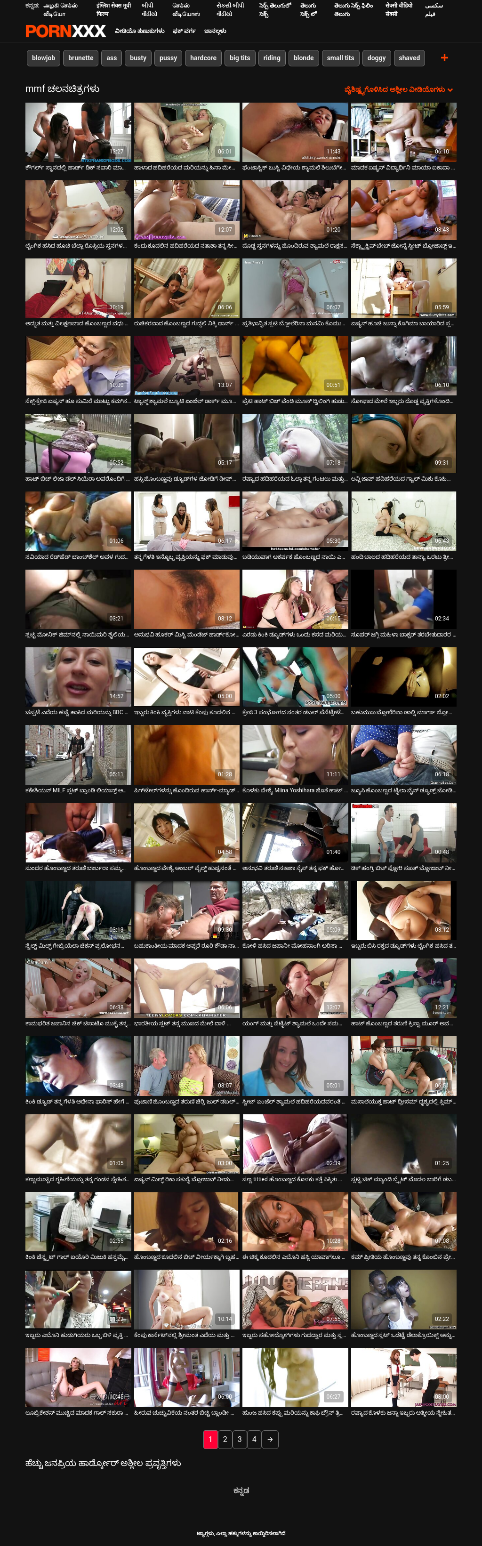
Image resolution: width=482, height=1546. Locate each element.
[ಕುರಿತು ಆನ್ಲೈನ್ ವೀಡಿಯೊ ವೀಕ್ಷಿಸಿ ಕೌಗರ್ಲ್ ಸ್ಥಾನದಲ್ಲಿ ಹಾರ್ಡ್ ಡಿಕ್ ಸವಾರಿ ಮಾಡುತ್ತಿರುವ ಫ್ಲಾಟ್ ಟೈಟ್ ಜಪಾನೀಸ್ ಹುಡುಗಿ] (78, 132)
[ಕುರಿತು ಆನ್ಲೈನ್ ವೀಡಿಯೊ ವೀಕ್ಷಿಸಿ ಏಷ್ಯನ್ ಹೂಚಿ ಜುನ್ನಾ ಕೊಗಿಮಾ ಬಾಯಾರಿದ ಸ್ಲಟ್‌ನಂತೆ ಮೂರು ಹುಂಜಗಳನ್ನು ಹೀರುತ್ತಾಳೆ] (404, 288)
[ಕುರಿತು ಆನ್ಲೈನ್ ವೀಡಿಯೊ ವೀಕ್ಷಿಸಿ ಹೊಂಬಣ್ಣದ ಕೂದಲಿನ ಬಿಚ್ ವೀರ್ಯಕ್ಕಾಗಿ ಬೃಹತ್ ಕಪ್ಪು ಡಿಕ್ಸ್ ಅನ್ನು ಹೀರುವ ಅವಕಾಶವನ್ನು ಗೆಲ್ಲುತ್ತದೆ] (187, 1221)
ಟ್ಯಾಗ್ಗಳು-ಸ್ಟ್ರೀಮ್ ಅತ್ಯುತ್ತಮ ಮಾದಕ (65, 31)
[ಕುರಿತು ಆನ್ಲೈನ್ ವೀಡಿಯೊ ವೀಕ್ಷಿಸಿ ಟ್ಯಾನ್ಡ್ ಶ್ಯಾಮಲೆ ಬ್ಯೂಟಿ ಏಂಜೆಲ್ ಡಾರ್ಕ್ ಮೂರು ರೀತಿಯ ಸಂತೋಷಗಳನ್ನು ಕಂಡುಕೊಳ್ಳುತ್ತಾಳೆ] (187, 365)
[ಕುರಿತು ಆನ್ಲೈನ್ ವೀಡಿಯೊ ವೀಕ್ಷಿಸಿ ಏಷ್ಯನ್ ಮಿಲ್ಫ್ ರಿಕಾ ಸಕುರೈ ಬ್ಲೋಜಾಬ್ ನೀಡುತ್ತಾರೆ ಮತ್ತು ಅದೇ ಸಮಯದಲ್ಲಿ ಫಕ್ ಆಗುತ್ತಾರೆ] (187, 1144)
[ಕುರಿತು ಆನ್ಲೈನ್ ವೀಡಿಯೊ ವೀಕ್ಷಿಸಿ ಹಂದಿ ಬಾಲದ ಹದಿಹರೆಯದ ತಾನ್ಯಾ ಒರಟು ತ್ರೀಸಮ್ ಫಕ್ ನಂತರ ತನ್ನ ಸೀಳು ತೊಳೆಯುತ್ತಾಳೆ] (404, 521)
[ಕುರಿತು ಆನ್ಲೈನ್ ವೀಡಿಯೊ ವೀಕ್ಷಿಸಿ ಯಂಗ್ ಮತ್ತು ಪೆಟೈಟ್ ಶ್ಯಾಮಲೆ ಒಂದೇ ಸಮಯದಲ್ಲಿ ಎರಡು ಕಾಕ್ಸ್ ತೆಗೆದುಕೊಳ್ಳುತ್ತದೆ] (295, 988)
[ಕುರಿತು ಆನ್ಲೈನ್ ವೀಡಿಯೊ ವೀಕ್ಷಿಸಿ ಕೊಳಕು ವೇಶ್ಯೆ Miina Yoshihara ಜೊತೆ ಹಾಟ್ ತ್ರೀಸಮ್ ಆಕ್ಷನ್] (295, 754)
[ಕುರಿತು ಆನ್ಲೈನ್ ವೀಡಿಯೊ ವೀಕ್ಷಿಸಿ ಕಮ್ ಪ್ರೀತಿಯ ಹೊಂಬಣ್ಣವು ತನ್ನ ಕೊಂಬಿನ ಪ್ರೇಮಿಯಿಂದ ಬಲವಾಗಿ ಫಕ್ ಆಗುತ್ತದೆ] (404, 1221)
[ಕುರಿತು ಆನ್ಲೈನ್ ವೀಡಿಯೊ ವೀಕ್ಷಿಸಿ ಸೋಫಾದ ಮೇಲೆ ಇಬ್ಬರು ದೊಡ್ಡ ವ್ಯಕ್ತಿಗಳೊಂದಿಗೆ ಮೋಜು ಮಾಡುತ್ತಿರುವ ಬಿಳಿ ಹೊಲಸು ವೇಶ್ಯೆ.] (404, 365)
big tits (240, 58)
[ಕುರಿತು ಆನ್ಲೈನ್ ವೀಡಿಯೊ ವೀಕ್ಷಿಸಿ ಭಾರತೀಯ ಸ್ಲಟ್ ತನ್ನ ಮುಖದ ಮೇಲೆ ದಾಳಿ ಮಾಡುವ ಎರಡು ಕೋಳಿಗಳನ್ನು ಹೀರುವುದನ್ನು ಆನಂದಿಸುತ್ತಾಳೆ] (187, 988)
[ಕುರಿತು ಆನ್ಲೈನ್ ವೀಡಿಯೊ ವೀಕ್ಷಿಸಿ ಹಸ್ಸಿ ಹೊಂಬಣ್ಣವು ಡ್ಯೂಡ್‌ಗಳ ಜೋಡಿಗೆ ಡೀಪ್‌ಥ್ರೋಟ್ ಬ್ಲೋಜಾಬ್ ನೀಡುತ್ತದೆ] (187, 443)
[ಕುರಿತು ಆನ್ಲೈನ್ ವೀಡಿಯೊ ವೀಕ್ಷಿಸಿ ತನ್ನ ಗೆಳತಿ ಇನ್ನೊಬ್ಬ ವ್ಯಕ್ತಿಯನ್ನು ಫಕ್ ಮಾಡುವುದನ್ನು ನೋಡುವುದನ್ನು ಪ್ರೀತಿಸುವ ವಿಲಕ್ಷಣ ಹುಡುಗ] (187, 521)
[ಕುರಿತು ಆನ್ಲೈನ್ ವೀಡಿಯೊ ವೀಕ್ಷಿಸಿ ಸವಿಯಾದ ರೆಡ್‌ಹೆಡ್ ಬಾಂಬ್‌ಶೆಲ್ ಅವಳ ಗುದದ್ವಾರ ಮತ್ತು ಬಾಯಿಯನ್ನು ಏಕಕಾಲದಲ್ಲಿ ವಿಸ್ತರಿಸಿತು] (78, 521)
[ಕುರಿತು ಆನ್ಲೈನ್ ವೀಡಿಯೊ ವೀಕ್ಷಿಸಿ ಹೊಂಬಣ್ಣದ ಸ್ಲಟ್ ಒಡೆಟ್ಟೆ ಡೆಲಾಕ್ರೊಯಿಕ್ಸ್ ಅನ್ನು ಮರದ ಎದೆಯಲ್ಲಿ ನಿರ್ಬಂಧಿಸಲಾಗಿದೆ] (404, 1299)
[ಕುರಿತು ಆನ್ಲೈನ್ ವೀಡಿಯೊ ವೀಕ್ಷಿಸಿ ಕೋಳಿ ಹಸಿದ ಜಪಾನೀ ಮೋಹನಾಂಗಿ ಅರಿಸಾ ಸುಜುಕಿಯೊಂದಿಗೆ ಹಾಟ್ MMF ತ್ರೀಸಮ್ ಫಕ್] (295, 910)
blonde (304, 58)
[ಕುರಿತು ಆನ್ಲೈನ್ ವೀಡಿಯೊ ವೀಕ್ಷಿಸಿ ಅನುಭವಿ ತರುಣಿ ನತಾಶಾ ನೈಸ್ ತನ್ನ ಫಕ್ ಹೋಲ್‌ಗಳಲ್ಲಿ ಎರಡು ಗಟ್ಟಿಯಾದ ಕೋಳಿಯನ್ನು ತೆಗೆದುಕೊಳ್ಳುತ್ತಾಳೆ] (295, 832)
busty (138, 58)
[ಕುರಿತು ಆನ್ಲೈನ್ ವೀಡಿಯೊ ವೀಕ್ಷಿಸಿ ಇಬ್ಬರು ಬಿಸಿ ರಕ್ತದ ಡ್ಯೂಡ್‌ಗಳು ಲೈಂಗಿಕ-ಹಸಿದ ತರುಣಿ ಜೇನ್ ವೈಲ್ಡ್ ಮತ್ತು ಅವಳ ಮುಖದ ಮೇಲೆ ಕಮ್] (404, 910)
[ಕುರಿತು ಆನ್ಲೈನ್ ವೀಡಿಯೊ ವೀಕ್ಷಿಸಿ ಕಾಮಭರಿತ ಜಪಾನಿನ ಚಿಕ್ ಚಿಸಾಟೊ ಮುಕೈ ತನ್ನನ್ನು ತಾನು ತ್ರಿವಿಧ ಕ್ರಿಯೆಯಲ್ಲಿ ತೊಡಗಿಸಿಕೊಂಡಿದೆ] (78, 988)
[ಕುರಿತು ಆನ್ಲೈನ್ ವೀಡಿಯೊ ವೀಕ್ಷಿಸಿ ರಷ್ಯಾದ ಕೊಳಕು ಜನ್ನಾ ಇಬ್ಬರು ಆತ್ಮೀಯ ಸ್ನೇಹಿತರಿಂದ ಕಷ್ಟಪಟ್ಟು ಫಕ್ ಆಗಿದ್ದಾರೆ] (404, 1377)
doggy (377, 58)
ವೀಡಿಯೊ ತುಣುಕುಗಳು (139, 31)
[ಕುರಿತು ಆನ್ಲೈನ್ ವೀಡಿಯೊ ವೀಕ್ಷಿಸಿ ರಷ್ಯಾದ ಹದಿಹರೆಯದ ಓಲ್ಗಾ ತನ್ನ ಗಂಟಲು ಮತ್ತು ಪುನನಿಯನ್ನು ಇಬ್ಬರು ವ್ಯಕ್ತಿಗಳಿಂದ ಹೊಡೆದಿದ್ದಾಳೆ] (295, 443)
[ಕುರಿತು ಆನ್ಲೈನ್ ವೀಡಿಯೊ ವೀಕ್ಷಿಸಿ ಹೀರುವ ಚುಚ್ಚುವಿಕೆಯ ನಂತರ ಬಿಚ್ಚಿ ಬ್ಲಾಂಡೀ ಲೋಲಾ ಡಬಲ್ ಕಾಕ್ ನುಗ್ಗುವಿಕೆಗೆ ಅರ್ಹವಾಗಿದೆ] (187, 1377)
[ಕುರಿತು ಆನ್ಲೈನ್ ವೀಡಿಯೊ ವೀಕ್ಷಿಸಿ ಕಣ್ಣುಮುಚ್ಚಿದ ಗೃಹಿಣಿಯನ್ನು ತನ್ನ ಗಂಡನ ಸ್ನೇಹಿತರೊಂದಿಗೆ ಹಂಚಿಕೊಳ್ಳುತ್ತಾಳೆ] (78, 1144)
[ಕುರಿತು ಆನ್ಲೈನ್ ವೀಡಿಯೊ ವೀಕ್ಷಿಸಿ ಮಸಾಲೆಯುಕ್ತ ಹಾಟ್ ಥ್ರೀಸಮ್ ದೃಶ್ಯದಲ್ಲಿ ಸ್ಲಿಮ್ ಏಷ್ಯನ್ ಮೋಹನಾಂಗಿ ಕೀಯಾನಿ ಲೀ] (404, 1065)
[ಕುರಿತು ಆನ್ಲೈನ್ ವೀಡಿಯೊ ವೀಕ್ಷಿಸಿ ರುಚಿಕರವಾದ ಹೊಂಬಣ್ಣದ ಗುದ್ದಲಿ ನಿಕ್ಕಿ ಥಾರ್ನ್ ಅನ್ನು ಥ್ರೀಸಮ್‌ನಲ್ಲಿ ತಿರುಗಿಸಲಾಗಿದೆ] (187, 288)
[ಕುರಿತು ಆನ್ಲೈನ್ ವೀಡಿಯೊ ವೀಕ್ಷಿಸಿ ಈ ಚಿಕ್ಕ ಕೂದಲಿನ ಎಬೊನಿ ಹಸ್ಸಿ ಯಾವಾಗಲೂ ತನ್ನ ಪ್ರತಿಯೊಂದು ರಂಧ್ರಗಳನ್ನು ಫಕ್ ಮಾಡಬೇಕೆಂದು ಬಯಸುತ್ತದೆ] (295, 1221)
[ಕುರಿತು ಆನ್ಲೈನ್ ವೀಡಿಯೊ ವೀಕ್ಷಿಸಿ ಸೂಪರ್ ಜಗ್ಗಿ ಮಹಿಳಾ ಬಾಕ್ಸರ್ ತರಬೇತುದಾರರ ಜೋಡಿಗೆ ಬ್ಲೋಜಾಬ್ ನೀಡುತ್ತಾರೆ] (404, 599)
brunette (80, 58)
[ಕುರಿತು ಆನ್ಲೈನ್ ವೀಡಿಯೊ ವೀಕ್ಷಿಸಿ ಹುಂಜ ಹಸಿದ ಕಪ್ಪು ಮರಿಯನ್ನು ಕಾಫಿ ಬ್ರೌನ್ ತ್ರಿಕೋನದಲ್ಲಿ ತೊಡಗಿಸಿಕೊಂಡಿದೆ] (295, 1377)
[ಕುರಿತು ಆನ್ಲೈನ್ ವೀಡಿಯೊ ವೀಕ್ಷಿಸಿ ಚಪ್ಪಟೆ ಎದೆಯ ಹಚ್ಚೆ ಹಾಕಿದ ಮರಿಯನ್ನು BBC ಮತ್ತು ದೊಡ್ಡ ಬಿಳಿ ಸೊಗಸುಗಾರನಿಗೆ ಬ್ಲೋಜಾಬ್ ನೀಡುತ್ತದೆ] (78, 677)
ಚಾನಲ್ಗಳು (215, 31)
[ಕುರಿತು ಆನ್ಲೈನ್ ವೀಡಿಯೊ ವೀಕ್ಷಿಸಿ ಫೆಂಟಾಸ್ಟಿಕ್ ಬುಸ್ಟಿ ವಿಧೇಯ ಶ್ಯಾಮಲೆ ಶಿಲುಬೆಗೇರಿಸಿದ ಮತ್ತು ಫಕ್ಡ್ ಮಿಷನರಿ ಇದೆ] (295, 132)
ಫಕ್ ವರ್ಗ (184, 31)
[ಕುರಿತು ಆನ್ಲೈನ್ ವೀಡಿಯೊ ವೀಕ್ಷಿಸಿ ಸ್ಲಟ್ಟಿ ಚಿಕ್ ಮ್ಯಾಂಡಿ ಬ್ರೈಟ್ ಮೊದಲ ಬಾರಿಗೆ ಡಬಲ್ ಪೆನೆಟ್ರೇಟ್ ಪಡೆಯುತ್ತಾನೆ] (404, 1144)
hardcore (203, 58)
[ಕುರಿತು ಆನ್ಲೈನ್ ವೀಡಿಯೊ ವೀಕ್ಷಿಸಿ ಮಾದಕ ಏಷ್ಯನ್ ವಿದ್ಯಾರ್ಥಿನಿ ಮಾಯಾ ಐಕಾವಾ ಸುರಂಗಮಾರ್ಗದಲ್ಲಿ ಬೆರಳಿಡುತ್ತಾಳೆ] (404, 132)
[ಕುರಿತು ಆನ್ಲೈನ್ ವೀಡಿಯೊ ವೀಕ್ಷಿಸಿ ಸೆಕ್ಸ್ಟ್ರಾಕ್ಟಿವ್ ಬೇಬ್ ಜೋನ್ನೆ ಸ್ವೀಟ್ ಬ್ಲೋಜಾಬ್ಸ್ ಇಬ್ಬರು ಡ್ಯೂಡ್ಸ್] (404, 210)
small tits (340, 58)
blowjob (43, 58)
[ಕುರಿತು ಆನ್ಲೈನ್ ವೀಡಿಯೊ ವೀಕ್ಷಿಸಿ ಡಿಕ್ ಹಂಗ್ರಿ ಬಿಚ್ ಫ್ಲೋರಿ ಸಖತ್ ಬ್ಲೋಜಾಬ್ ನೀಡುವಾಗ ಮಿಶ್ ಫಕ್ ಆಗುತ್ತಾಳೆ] (404, 832)
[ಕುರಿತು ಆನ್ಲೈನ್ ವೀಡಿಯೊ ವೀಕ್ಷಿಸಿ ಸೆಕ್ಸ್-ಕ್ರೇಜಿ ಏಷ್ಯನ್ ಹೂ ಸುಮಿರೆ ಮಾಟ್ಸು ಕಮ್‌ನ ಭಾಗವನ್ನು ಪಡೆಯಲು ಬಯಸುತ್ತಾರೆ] (78, 365)
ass (111, 58)
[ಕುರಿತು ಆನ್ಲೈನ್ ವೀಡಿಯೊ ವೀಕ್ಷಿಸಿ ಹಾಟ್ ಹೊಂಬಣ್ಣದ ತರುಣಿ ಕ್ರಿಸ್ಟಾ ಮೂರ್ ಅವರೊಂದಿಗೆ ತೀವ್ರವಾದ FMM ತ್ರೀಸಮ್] (404, 988)
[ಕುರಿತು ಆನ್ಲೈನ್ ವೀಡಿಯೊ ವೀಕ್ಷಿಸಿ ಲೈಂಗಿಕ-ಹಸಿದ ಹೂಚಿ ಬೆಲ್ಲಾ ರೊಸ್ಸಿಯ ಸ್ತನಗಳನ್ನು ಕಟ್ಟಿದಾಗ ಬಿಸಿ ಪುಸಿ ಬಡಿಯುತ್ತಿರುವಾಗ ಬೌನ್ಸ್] (78, 210)
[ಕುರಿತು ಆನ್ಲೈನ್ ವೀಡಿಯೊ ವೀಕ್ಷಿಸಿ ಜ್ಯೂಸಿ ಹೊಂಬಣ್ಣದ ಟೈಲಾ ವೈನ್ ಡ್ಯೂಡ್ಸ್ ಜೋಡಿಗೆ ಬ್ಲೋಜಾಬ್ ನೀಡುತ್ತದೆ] (404, 754)
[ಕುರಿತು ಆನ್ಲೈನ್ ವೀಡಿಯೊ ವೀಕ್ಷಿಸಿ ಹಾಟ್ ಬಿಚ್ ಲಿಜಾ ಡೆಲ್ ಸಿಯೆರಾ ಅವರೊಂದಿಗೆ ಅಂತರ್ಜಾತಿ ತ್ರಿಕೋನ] (78, 443)
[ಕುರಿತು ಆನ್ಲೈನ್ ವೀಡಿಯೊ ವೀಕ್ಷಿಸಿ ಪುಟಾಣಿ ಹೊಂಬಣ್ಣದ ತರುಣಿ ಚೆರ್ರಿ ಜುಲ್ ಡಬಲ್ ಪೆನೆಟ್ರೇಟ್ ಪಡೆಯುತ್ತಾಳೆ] (187, 1065)
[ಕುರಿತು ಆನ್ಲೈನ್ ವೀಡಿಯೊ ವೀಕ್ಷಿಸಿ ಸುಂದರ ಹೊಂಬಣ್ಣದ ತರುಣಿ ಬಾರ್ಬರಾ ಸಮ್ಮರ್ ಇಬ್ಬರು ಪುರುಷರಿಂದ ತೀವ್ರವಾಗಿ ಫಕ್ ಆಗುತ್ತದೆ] (78, 832)
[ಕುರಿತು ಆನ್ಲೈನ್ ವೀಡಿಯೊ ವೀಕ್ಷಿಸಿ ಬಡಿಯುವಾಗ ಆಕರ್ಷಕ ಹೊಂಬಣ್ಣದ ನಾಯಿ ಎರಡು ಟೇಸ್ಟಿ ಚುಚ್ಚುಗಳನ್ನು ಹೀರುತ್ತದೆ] (295, 521)
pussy (168, 58)
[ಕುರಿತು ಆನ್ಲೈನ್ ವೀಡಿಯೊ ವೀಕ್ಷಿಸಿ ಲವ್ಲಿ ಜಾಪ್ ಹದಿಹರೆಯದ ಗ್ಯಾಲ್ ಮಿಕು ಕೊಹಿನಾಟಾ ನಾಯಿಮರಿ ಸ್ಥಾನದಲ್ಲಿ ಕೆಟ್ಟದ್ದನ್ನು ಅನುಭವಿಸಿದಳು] (404, 443)
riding (272, 58)
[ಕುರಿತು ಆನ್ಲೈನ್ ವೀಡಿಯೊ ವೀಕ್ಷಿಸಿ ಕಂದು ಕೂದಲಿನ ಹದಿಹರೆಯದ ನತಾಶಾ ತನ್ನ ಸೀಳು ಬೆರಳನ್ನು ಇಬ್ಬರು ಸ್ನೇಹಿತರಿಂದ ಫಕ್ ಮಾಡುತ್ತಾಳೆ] (187, 210)
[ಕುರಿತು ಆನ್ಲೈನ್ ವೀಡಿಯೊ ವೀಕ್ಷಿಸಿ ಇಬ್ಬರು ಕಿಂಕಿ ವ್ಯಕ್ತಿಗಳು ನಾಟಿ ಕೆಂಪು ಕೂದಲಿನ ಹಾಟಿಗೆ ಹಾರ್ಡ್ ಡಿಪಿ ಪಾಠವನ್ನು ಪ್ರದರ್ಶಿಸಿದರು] (187, 677)
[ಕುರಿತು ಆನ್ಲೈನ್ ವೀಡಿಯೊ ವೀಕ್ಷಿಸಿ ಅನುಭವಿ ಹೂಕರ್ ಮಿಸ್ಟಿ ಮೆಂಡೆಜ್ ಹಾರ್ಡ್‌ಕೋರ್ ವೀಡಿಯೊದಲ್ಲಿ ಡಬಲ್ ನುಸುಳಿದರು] (187, 599)
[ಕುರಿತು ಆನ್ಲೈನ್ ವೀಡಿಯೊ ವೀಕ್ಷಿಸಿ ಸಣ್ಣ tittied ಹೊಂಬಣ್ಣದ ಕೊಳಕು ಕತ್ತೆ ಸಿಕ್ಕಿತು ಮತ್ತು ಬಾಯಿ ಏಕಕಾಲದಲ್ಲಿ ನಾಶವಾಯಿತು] (295, 1144)
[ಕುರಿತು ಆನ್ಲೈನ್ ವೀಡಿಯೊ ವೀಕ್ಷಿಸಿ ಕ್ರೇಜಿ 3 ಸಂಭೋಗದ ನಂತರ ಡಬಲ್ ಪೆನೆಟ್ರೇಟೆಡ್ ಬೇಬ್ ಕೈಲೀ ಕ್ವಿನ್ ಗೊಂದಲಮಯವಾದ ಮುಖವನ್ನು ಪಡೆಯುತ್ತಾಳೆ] (295, 677)
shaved (409, 58)
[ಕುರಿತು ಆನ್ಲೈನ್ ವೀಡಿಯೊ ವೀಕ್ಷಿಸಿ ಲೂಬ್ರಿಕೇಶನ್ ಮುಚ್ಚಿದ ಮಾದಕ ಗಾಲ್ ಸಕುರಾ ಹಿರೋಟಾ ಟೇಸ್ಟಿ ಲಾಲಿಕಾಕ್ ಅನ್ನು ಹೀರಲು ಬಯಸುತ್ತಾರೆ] (78, 1377)
